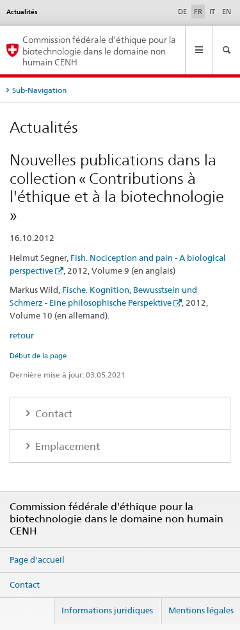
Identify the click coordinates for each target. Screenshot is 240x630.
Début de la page (38, 355)
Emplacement (66, 446)
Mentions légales (201, 610)
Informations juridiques (107, 610)
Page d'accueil (37, 559)
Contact (52, 414)
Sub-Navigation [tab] (39, 90)
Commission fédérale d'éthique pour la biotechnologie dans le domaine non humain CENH (99, 50)
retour (22, 335)
